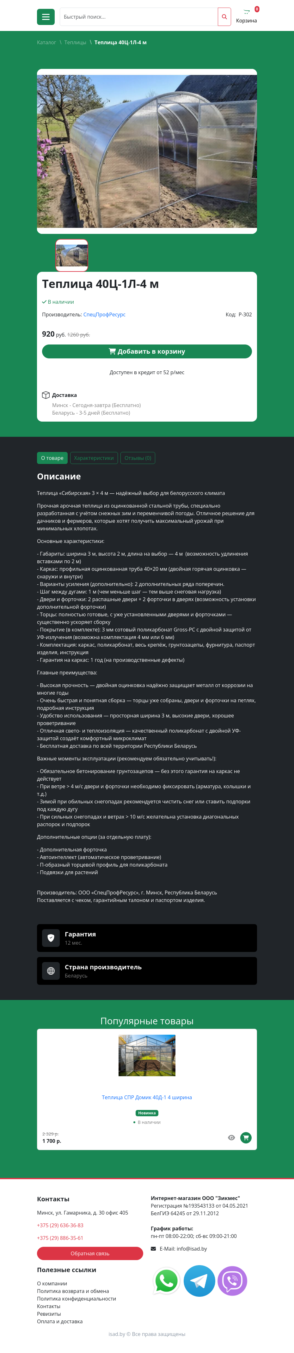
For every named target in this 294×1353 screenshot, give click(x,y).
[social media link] (167, 1280)
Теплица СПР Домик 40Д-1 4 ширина (147, 1097)
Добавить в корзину (147, 351)
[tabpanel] (147, 690)
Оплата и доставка (60, 1321)
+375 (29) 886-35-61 (60, 1237)
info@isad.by (192, 1248)
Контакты (48, 1306)
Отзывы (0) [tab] (138, 457)
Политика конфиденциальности (76, 1298)
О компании (52, 1283)
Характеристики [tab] (94, 457)
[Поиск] (139, 17)
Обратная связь (89, 1253)
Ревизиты (49, 1313)
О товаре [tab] (52, 457)
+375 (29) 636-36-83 (60, 1225)
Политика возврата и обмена (73, 1291)
